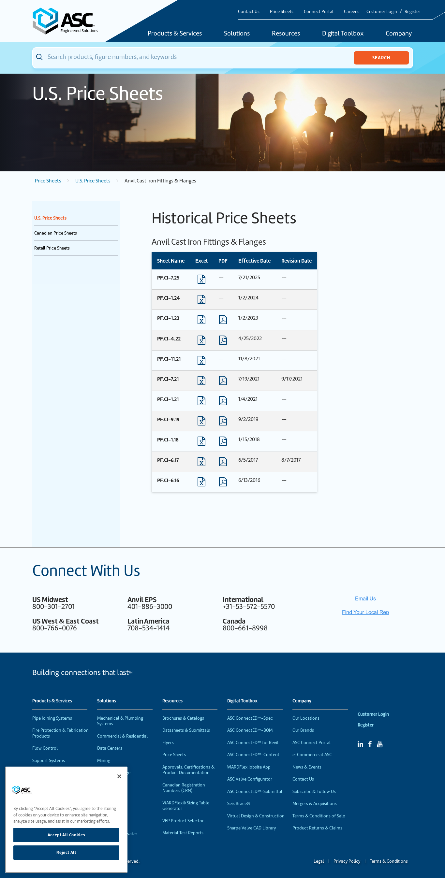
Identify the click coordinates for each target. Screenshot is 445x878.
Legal (319, 861)
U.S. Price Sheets (93, 181)
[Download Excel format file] (201, 281)
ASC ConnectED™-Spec (250, 718)
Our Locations (305, 718)
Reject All (66, 852)
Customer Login (381, 11)
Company (399, 33)
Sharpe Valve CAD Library (251, 828)
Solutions (237, 33)
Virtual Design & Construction (256, 816)
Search (381, 58)
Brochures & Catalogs (183, 718)
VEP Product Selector (183, 821)
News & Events (306, 767)
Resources (286, 33)
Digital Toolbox (342, 33)
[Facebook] (370, 744)
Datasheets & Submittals (186, 730)
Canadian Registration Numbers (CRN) (183, 788)
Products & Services (175, 33)
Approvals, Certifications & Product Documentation (188, 770)
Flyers (168, 742)
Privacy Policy (347, 861)
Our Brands (303, 730)
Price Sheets (281, 11)
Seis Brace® (238, 803)
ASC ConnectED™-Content (253, 754)
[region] (66, 820)
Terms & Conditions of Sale (318, 816)
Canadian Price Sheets (55, 233)
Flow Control (45, 748)
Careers (351, 11)
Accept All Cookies (66, 835)
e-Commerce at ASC (312, 754)
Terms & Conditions (389, 861)
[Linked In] (360, 744)
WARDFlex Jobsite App (249, 767)
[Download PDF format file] (223, 321)
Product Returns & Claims (317, 828)
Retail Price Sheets (52, 248)
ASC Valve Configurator (249, 779)
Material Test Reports (182, 833)
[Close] (119, 776)
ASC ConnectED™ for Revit (253, 742)
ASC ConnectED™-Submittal (254, 791)
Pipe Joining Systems (52, 718)
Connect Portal (319, 11)
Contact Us (249, 11)
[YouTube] (379, 744)
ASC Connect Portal (311, 742)
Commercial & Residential (122, 736)
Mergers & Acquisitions (314, 803)
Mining (103, 760)
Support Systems (48, 760)
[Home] (69, 21)
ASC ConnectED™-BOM (250, 730)
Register (412, 11)
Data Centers (109, 748)
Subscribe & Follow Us (314, 791)
